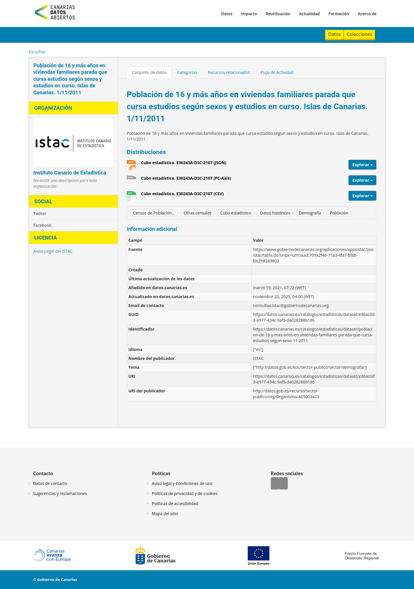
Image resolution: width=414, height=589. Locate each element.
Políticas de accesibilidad (175, 503)
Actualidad (309, 13)
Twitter (40, 213)
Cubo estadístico (235, 213)
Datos (226, 13)
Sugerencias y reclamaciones (60, 493)
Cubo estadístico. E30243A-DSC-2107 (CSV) (182, 196)
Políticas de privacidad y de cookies (184, 493)
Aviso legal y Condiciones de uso (182, 483)
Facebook (42, 225)
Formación (338, 13)
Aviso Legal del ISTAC (52, 251)
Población (339, 213)
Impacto (249, 13)
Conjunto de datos (149, 72)
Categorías (187, 72)
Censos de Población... (154, 213)
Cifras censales (198, 213)
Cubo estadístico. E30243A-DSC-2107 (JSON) (184, 165)
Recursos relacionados (229, 72)
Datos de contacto (50, 483)
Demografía (310, 213)
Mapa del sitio (165, 513)
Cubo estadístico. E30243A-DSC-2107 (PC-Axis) (186, 180)
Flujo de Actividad (277, 72)
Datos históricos (275, 213)
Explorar (362, 164)
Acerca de (367, 13)
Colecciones (359, 34)
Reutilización (278, 13)
